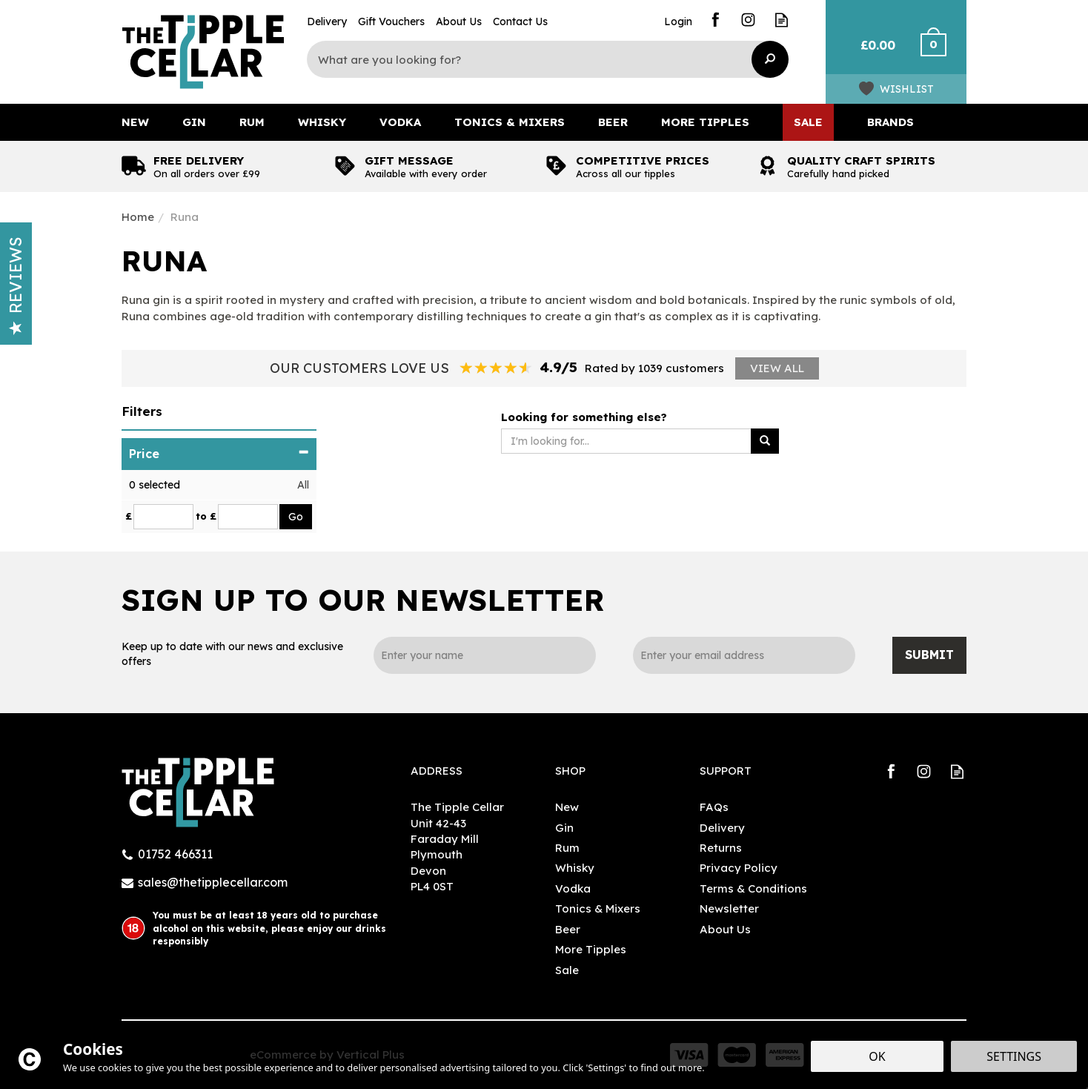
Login (678, 21)
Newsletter (729, 908)
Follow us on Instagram (748, 19)
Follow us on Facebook (715, 19)
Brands (890, 122)
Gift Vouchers (391, 21)
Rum (567, 848)
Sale (567, 970)
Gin (564, 828)
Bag (872, 52)
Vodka (573, 888)
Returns (721, 848)
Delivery (722, 828)
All (303, 484)
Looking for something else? (584, 417)
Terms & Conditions (753, 888)
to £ (206, 516)
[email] (744, 655)
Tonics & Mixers (597, 908)
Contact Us (520, 21)
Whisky (574, 868)
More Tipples (590, 949)
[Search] (536, 59)
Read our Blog (781, 19)
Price (219, 453)
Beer (567, 929)
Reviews (15, 286)
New (567, 807)
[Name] (485, 655)
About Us (725, 929)
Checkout (942, 52)
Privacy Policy (738, 868)
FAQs (714, 807)
